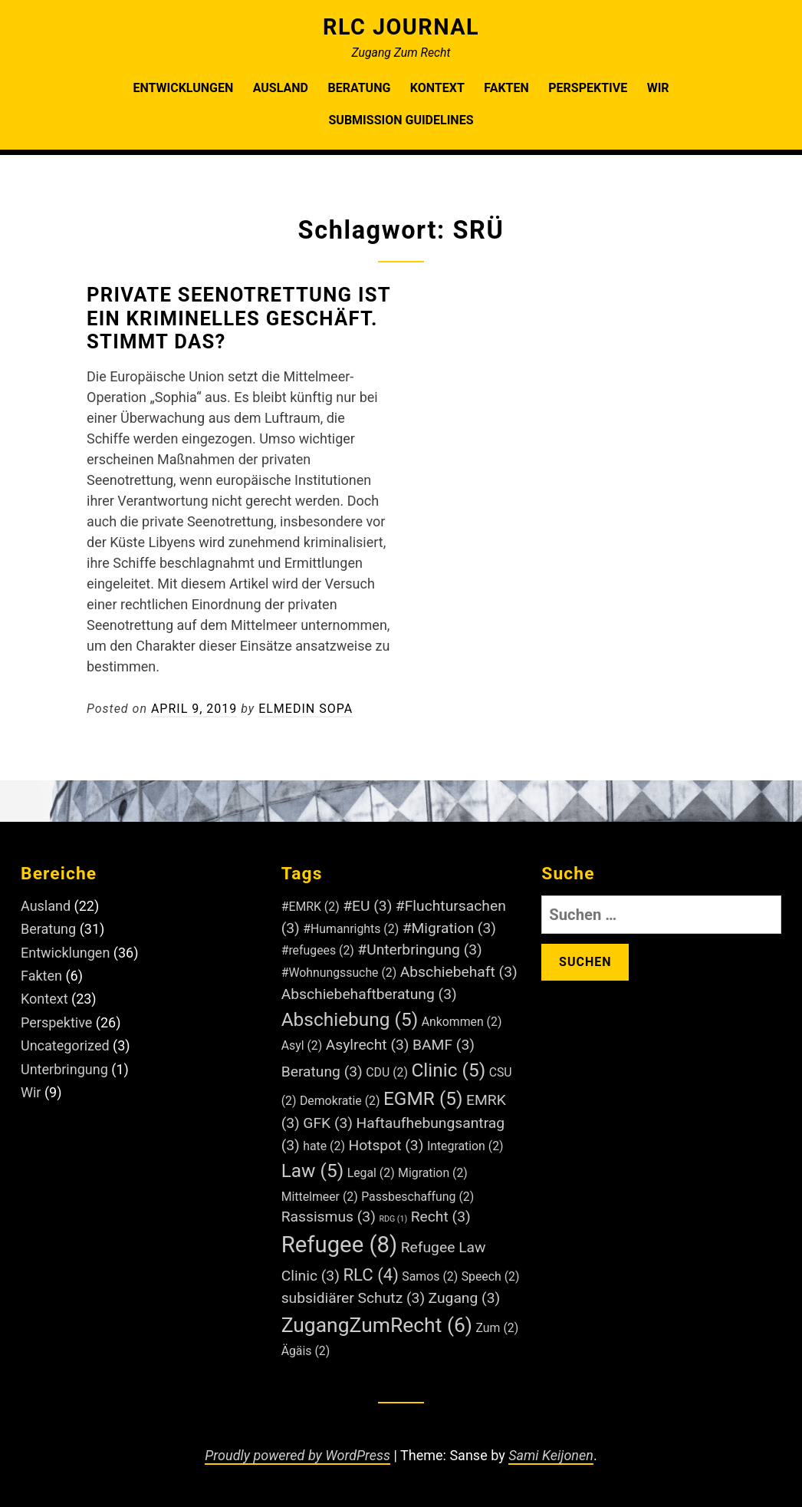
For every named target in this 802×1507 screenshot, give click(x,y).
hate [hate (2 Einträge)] (324, 1146)
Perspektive (587, 88)
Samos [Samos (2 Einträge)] (430, 1276)
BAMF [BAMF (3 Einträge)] (444, 1045)
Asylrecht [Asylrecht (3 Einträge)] (367, 1045)
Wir (658, 88)
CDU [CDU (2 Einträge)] (387, 1072)
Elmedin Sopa (305, 708)
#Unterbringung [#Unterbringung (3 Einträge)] (419, 949)
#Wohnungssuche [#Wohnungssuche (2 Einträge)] (339, 972)
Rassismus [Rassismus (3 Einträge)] (328, 1216)
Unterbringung (64, 1069)
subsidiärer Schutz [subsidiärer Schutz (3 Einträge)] (353, 1298)
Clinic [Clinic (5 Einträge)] (448, 1070)
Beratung (358, 88)
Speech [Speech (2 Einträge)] (491, 1276)
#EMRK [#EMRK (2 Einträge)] (310, 906)
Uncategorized (65, 1045)
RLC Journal (401, 27)
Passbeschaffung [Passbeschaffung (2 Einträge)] (417, 1196)
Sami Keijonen (550, 1455)
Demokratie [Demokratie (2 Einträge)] (340, 1100)
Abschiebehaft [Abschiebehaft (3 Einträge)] (459, 972)
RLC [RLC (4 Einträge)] (371, 1274)
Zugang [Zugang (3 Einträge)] (465, 1298)
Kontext (437, 88)
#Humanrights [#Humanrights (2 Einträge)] (351, 929)
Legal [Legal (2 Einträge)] (371, 1173)
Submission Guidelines (401, 120)
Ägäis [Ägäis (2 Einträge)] (305, 1351)
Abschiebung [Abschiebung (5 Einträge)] (350, 1019)
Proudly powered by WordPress (297, 1455)
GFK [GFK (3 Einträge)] (328, 1123)
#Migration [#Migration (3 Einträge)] (449, 928)
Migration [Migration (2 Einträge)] (433, 1173)
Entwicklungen (183, 88)
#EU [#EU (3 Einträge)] (367, 906)
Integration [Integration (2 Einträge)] (465, 1146)
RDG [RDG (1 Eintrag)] (393, 1219)
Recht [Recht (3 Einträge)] (441, 1216)
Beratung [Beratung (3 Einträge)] (322, 1071)
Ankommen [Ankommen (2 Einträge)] (462, 1021)
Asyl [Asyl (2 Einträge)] (302, 1045)
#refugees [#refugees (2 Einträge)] (317, 950)
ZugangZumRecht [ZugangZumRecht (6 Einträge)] (376, 1325)
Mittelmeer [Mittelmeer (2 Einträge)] (319, 1196)
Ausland (280, 88)
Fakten (506, 88)
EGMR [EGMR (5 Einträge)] (423, 1098)
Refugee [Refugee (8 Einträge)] (339, 1245)
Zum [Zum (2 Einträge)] (497, 1328)
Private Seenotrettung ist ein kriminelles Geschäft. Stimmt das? (238, 318)
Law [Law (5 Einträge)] (312, 1170)
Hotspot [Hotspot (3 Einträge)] (385, 1145)
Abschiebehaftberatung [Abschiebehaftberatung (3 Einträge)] (369, 994)
